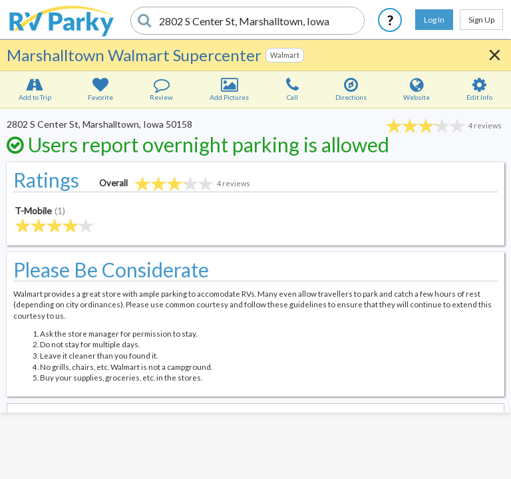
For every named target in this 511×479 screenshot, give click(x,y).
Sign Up (481, 20)
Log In (434, 20)
